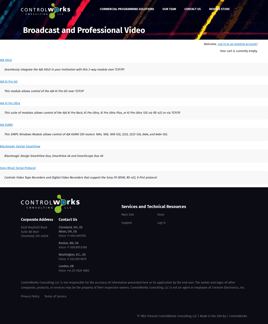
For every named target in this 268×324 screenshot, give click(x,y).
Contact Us (192, 9)
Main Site (127, 214)
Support (126, 223)
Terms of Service (55, 296)
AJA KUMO (6, 125)
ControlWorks (238, 316)
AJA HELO (6, 60)
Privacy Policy (30, 296)
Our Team (169, 9)
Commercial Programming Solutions (127, 9)
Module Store (219, 9)
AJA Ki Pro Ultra (10, 103)
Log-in (161, 223)
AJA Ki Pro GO (9, 81)
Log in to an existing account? (238, 44)
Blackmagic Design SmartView (20, 146)
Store (160, 214)
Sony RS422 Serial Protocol (18, 168)
